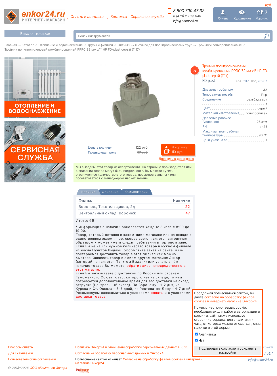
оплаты (157, 293)
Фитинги (124, 45)
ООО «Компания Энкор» (48, 368)
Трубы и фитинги (100, 45)
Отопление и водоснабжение (60, 45)
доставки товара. (91, 296)
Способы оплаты (20, 347)
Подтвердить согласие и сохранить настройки (227, 350)
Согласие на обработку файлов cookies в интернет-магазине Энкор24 (138, 361)
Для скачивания (20, 353)
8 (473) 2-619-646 (187, 16)
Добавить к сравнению (176, 158)
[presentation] (88, 192)
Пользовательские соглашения (32, 359)
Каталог (28, 45)
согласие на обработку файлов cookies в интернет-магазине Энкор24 (225, 299)
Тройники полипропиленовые (219, 45)
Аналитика (205, 334)
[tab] (88, 192)
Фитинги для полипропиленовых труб (163, 45)
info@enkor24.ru (185, 21)
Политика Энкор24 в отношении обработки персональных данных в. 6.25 (131, 347)
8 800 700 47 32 (188, 10)
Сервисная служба (147, 17)
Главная (10, 45)
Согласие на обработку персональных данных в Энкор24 (119, 353)
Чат (199, 340)
